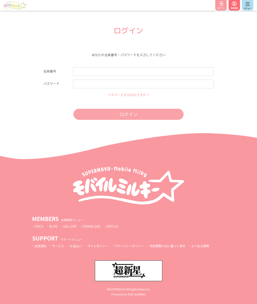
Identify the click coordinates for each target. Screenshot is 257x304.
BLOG (53, 226)
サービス (59, 246)
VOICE (39, 226)
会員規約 (40, 246)
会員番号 (49, 71)
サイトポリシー (101, 246)
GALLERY (71, 226)
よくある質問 (210, 246)
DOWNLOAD (93, 226)
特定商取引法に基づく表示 (175, 246)
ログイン (221, 8)
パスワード (51, 83)
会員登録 (234, 8)
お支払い (78, 246)
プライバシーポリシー (134, 246)
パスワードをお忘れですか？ (128, 94)
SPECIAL (113, 226)
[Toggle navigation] (247, 5)
